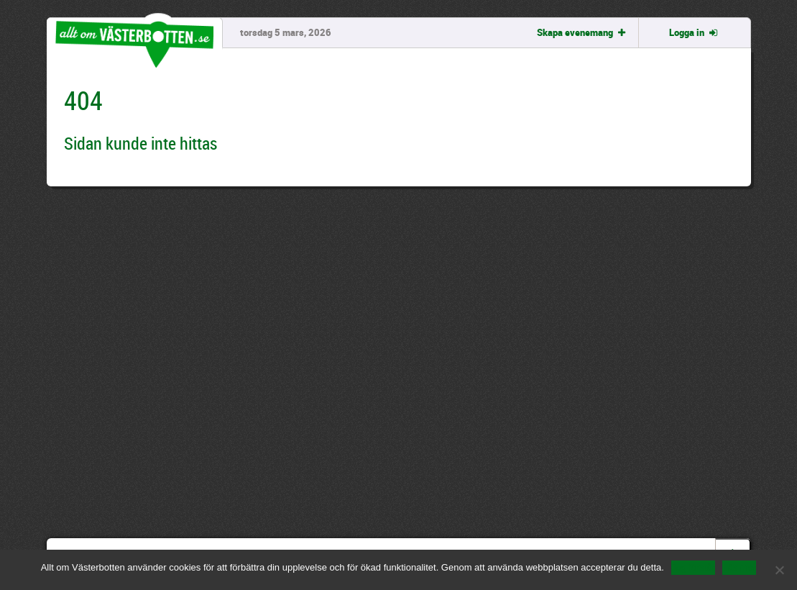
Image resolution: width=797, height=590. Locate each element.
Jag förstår (693, 567)
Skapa (582, 32)
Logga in (694, 32)
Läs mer (739, 567)
